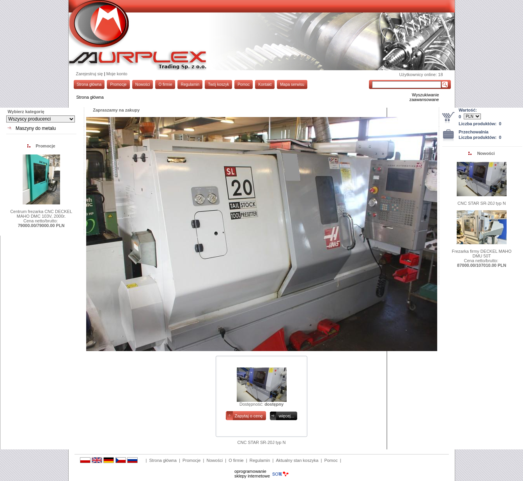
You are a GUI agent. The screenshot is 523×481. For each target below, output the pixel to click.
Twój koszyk (218, 84)
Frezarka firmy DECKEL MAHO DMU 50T (482, 253)
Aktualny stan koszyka (297, 460)
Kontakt (264, 84)
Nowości (142, 84)
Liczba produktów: (480, 123)
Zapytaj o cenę (249, 416)
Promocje (118, 84)
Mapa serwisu (292, 84)
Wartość (467, 110)
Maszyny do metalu (36, 128)
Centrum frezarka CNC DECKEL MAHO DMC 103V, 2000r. (41, 213)
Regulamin (190, 84)
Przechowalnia (473, 132)
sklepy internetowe (252, 476)
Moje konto (117, 73)
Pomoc (244, 84)
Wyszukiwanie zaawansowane (424, 97)
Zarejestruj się (89, 73)
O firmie (165, 84)
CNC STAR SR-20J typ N (481, 203)
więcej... (286, 416)
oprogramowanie (250, 471)
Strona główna (89, 84)
